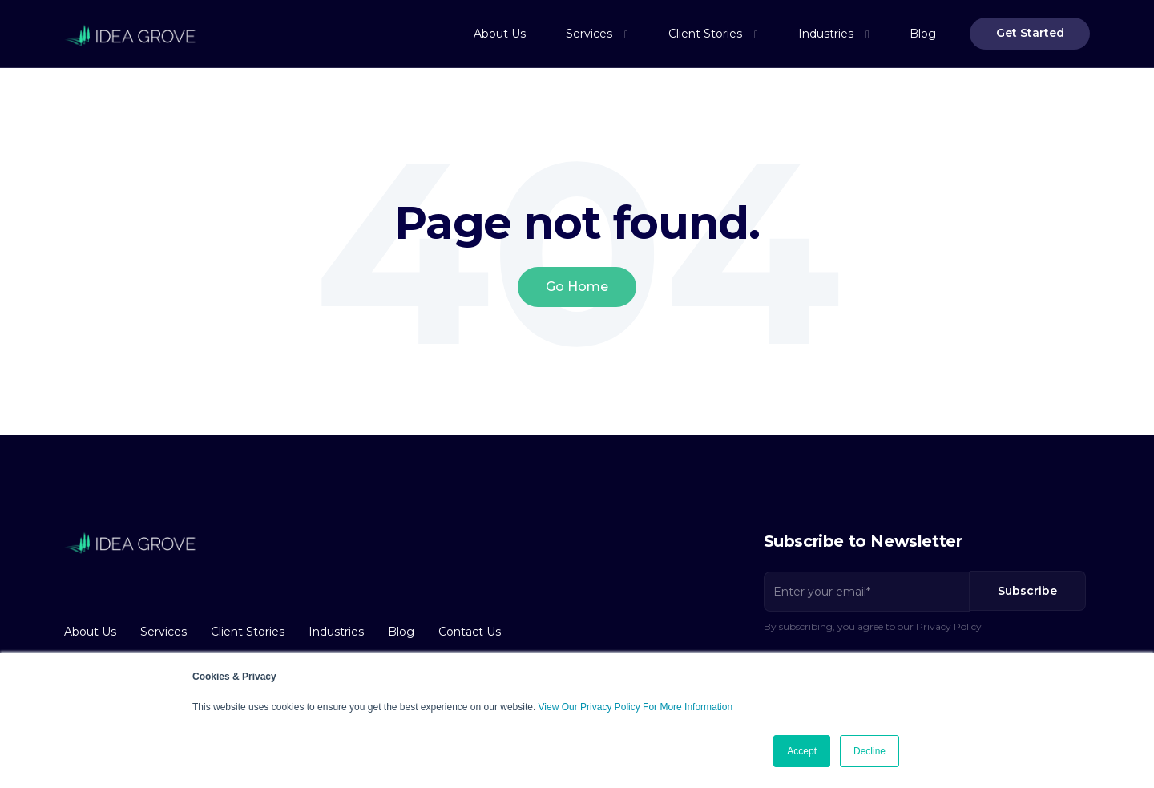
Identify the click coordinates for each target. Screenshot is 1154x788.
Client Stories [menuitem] (705, 33)
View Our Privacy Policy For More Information (636, 707)
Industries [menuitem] (825, 33)
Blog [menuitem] (923, 33)
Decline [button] (869, 751)
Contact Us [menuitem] (469, 631)
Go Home (577, 286)
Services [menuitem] (589, 33)
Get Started (1030, 33)
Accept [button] (802, 751)
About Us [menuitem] (500, 33)
